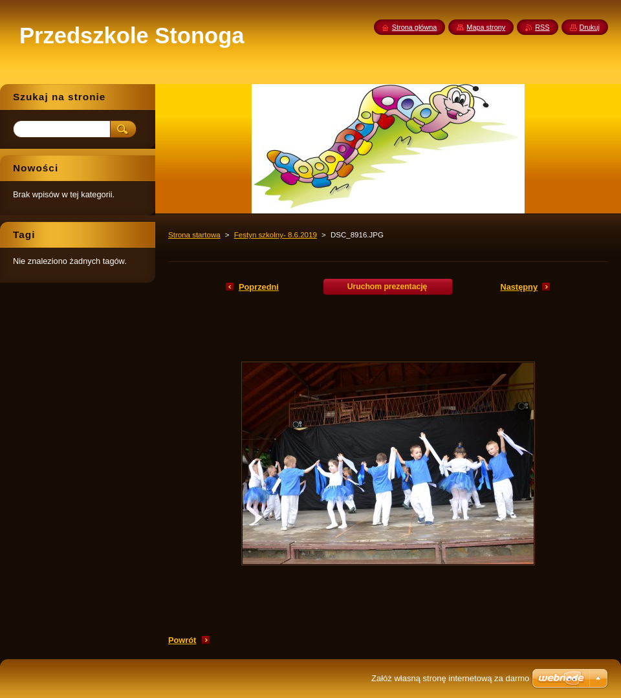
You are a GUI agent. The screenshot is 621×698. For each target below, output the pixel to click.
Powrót (182, 640)
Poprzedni (259, 287)
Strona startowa (194, 235)
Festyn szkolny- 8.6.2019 (275, 235)
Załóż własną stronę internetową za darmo (450, 678)
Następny (519, 287)
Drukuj (590, 27)
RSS (542, 27)
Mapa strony (485, 27)
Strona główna (414, 27)
